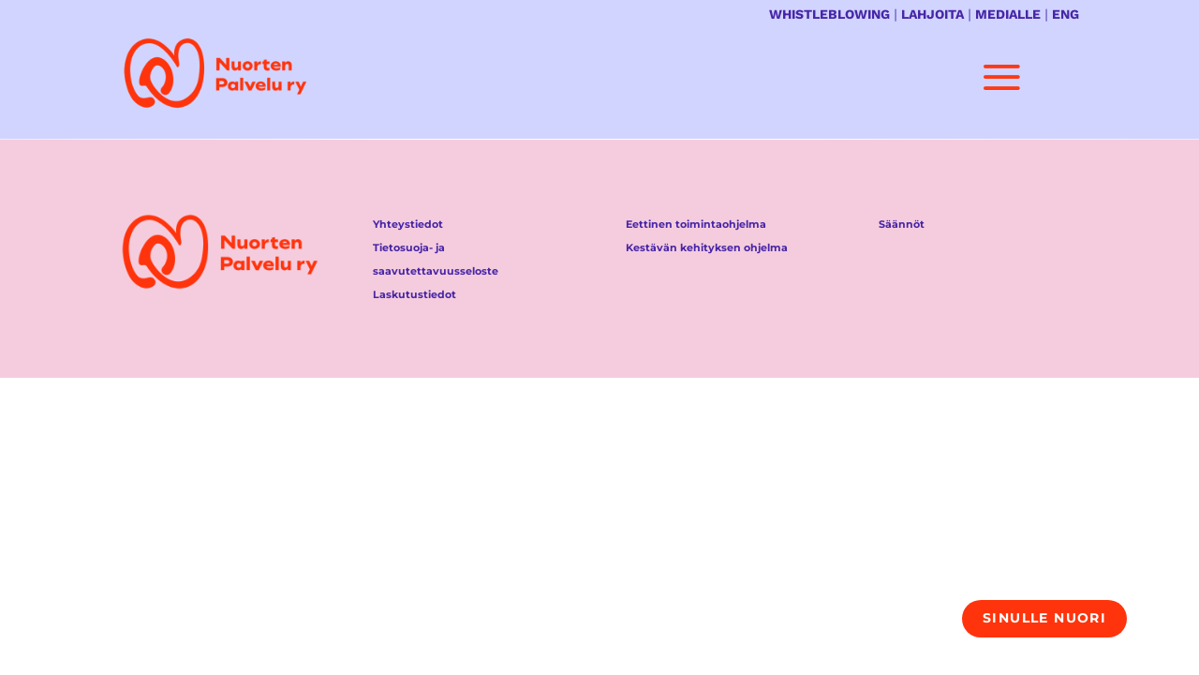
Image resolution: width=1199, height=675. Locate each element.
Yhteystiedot (408, 224)
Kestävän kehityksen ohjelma (707, 247)
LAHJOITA (932, 14)
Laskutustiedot (414, 294)
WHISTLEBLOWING (829, 14)
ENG (1065, 14)
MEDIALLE (1008, 14)
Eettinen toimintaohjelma (696, 224)
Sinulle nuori (1044, 617)
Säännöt (902, 224)
